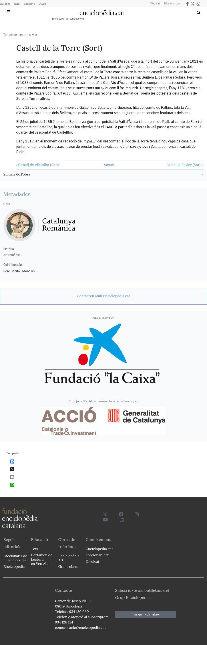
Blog (17, 3)
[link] (103, 175)
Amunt (109, 165)
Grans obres (68, 566)
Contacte (29, 3)
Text (34, 548)
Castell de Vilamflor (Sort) (37, 165)
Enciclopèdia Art (69, 558)
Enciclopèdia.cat (99, 548)
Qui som (5, 3)
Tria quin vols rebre (145, 614)
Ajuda (42, 3)
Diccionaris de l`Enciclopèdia (15, 558)
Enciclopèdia (14, 566)
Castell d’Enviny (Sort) (185, 165)
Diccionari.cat (172, 3)
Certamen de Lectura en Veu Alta (41, 559)
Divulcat (155, 3)
